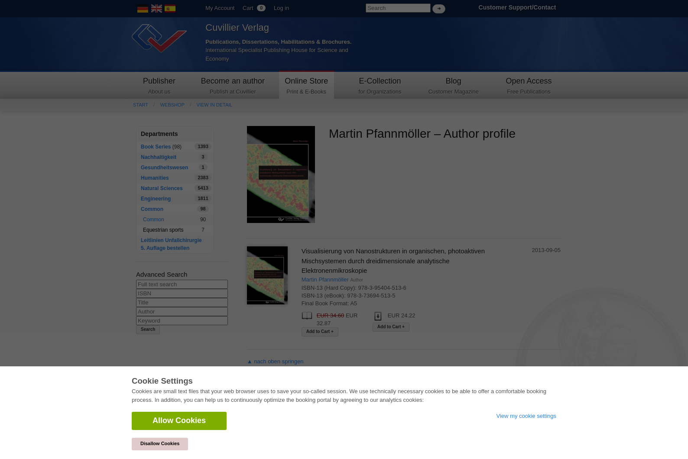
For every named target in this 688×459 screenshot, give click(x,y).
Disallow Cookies (159, 443)
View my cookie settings (527, 416)
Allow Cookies (179, 420)
